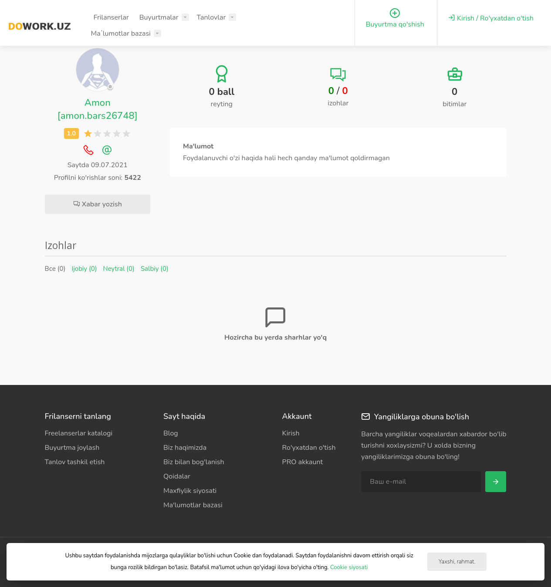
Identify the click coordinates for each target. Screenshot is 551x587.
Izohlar (61, 245)
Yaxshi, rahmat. (457, 562)
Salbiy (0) (155, 268)
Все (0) (55, 268)
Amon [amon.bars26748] (97, 109)
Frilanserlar (110, 17)
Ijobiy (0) (84, 268)
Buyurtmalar (159, 17)
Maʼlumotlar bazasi (120, 33)
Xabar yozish (97, 204)
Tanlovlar (211, 17)
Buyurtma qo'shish (395, 18)
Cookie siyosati (349, 567)
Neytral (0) (119, 268)
